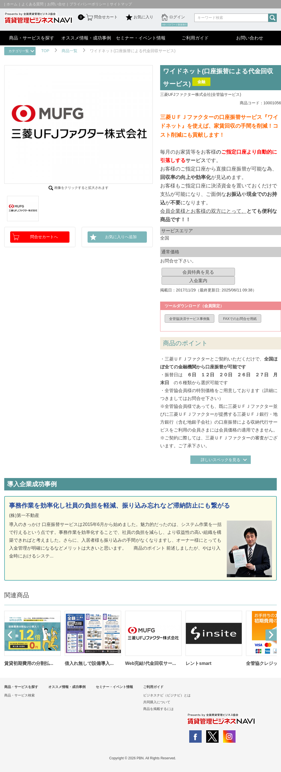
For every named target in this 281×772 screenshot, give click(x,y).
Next (271, 635)
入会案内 (198, 280)
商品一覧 (69, 50)
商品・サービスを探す (31, 38)
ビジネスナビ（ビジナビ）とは (167, 695)
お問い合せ (56, 4)
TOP (45, 50)
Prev (10, 635)
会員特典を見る (198, 272)
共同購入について (156, 702)
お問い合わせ (249, 38)
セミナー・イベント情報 (140, 38)
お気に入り (139, 17)
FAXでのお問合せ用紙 (240, 319)
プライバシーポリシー (87, 4)
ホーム (12, 4)
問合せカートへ (44, 237)
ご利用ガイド (195, 38)
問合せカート (101, 17)
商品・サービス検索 (19, 695)
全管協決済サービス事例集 (189, 319)
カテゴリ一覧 (18, 51)
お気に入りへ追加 (121, 237)
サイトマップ (121, 4)
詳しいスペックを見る (220, 459)
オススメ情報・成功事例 (86, 38)
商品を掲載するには (158, 709)
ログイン (173, 17)
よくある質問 (32, 4)
